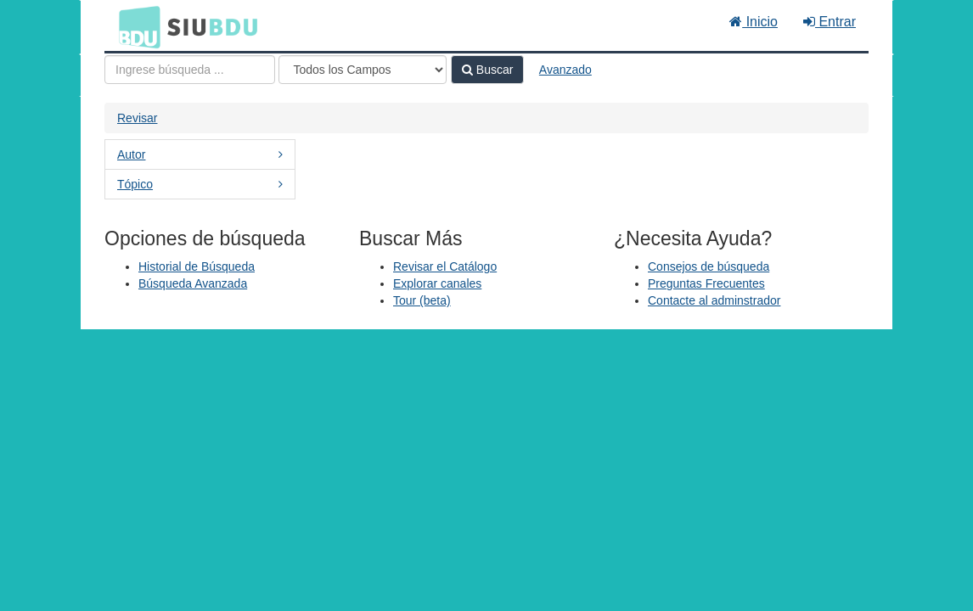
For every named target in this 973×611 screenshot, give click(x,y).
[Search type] (362, 69)
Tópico (200, 184)
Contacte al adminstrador (714, 300)
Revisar (137, 118)
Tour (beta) (422, 300)
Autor (200, 154)
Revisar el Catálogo (445, 266)
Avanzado (565, 69)
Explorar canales (437, 283)
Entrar (829, 21)
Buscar (487, 69)
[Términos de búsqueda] (189, 69)
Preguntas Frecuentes (706, 283)
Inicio (753, 21)
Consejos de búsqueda (708, 266)
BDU (135, 26)
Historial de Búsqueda (196, 266)
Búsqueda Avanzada (192, 283)
